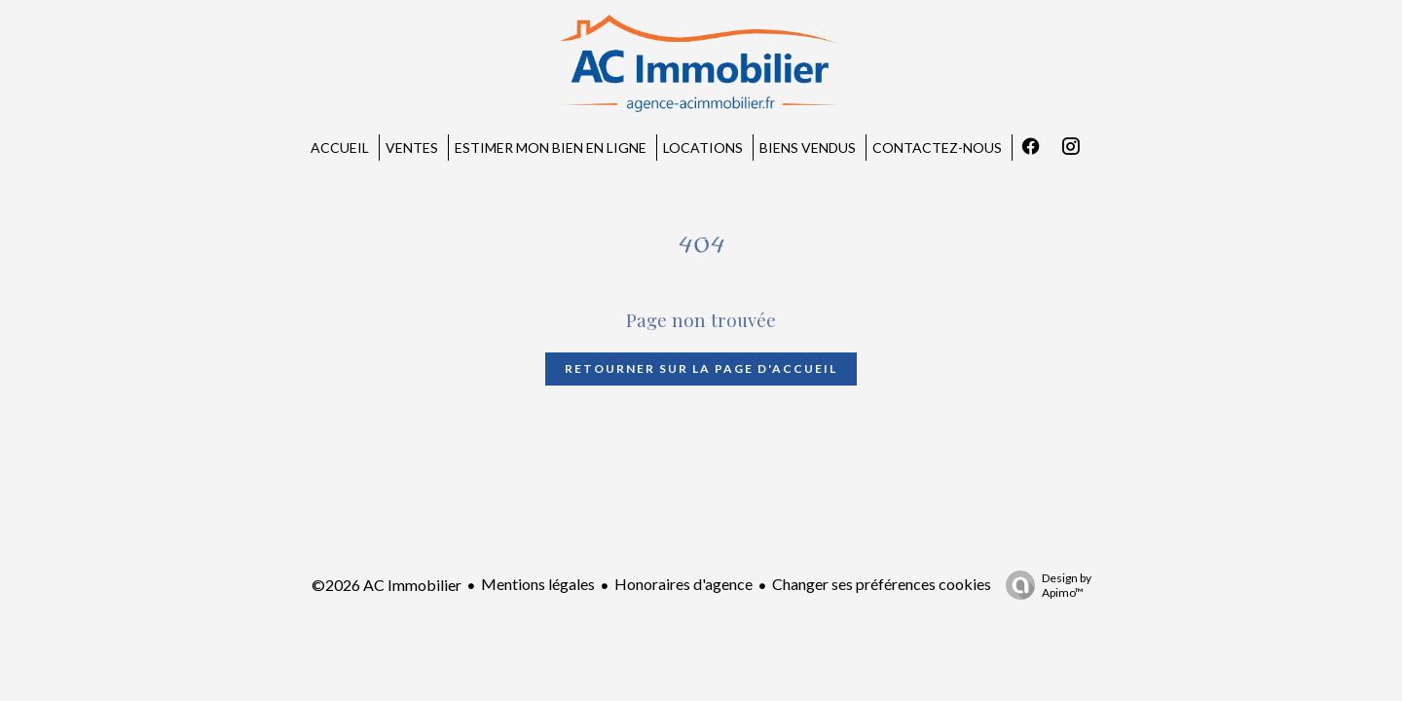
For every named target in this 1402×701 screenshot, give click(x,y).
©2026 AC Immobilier (386, 584)
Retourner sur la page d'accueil (701, 368)
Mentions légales (538, 583)
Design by (1043, 585)
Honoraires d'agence (683, 583)
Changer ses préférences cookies (881, 583)
